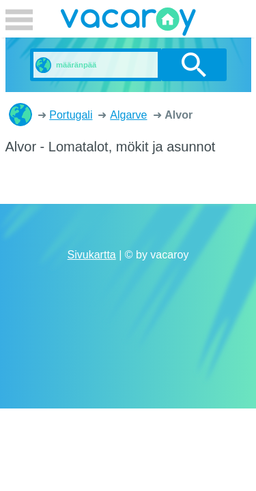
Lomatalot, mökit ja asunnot (20, 114)
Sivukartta (92, 255)
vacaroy (128, 24)
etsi (193, 64)
